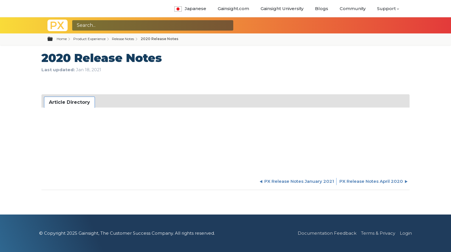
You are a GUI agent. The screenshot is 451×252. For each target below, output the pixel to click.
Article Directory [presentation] (69, 102)
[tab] (69, 102)
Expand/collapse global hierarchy (53, 39)
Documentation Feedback (327, 233)
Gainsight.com (233, 8)
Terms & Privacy (378, 233)
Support (386, 8)
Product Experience (89, 39)
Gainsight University (282, 8)
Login (406, 233)
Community (353, 8)
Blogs (321, 8)
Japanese (190, 8)
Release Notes (123, 39)
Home (62, 39)
